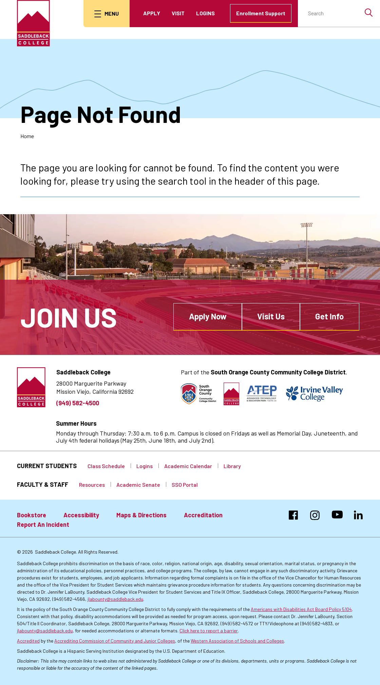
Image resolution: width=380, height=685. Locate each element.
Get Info (329, 316)
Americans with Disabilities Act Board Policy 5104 (301, 609)
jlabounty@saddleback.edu (115, 599)
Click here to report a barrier (208, 630)
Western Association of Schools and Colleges (237, 641)
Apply (151, 13)
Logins (205, 13)
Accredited (28, 641)
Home (27, 136)
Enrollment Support (260, 13)
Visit (178, 13)
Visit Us (271, 316)
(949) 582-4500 (77, 403)
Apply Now (208, 316)
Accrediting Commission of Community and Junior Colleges (114, 641)
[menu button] (106, 13)
